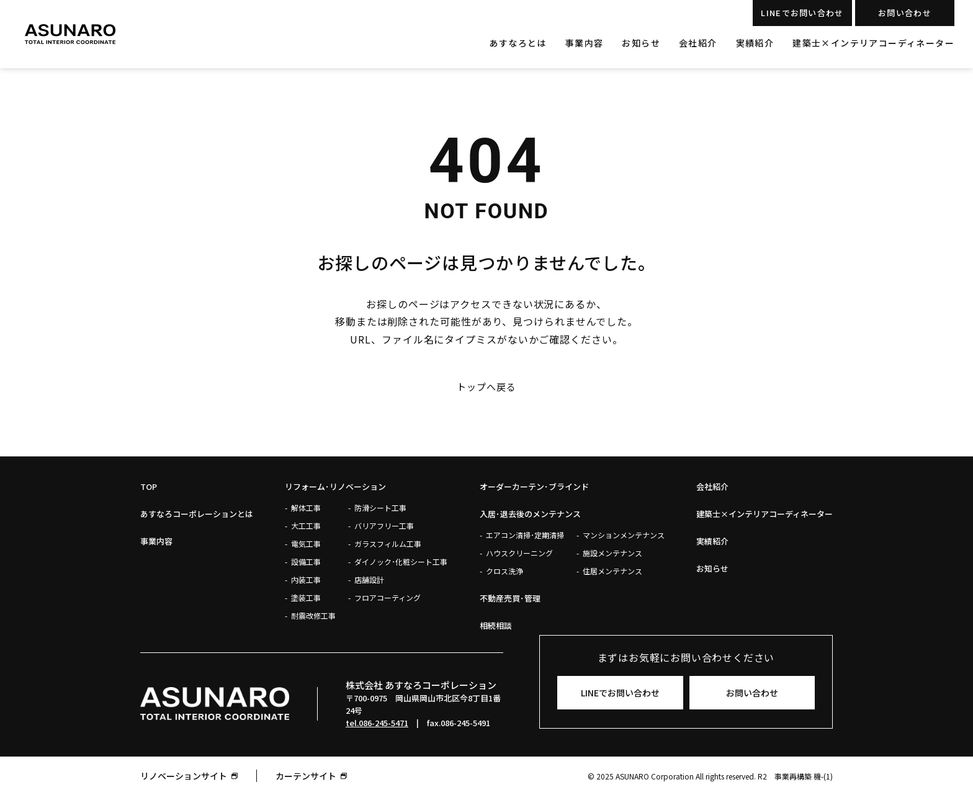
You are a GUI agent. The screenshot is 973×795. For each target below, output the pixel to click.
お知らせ (641, 43)
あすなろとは (517, 43)
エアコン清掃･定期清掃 (525, 535)
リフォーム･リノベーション (335, 486)
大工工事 (306, 525)
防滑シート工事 (380, 507)
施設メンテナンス (612, 553)
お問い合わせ (904, 13)
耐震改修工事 (313, 615)
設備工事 (306, 561)
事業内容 (584, 43)
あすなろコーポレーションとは (196, 514)
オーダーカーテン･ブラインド (534, 486)
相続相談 (496, 625)
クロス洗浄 (504, 571)
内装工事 (306, 579)
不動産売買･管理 (510, 598)
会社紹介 (698, 43)
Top (148, 486)
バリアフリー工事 (384, 525)
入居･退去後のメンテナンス (530, 514)
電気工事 (306, 543)
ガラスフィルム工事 (387, 543)
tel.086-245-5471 (377, 723)
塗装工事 (306, 597)
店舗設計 (369, 579)
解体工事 (306, 507)
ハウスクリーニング (519, 553)
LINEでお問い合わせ (802, 13)
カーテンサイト (306, 776)
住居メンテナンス (612, 571)
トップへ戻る (486, 387)
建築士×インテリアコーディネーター (873, 43)
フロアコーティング (387, 597)
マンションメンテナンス (624, 535)
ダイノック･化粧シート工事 (400, 561)
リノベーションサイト (183, 776)
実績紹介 (755, 43)
